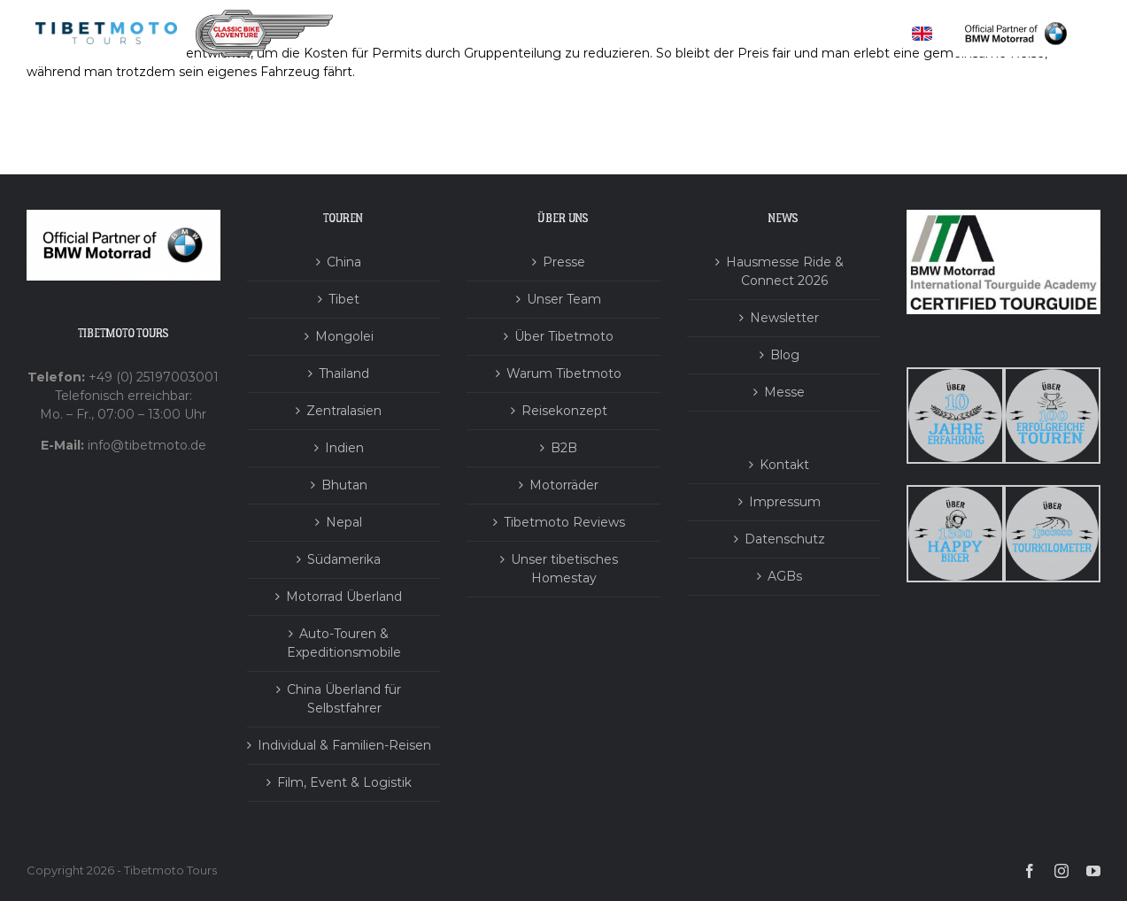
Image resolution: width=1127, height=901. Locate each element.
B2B (564, 448)
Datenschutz (785, 539)
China (344, 262)
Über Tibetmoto (564, 336)
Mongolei (344, 336)
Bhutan (344, 485)
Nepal (344, 522)
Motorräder (563, 485)
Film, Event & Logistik (344, 782)
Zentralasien (344, 411)
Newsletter (784, 318)
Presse (564, 262)
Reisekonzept (564, 411)
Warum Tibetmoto (563, 373)
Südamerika (344, 559)
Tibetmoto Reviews (564, 522)
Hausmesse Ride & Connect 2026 (785, 271)
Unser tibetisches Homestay (564, 568)
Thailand (344, 373)
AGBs (785, 576)
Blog (784, 355)
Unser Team (564, 299)
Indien (344, 448)
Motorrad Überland (344, 597)
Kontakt (784, 465)
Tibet (343, 299)
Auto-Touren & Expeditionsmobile (344, 643)
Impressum (785, 502)
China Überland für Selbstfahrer (344, 699)
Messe (784, 392)
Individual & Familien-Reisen (344, 745)
